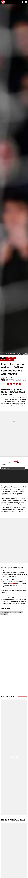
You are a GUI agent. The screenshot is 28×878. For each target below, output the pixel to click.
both (10, 583)
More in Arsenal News (13, 820)
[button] (22, 2)
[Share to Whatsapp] (14, 384)
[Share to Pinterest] (20, 384)
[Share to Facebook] (8, 384)
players (14, 583)
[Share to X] (11, 384)
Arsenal (16, 461)
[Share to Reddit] (17, 384)
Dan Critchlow (9, 377)
